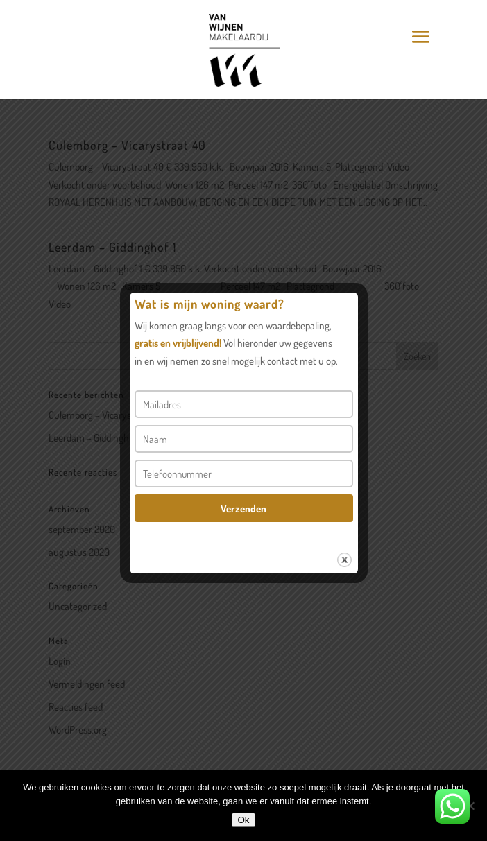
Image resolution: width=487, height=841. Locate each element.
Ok (243, 820)
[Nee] (470, 806)
